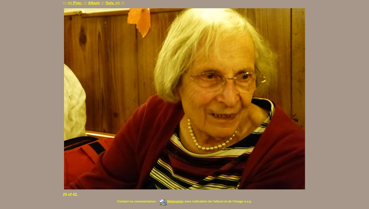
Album (94, 3)
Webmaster (171, 201)
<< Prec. (75, 3)
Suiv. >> (113, 3)
